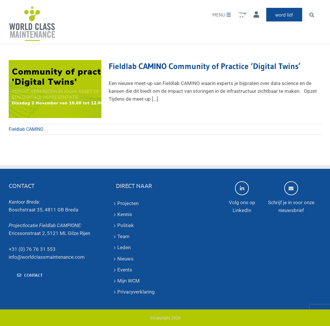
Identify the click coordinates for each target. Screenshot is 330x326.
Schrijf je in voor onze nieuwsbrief (291, 197)
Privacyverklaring (136, 292)
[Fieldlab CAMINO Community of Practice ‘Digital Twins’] (55, 89)
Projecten (127, 203)
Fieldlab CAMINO (26, 129)
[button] (311, 14)
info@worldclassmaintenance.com (47, 257)
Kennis (124, 214)
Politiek (125, 225)
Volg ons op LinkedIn (242, 197)
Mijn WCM (128, 281)
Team (123, 236)
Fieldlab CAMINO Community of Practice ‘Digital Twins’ (204, 66)
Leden (124, 247)
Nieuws (125, 259)
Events (124, 270)
